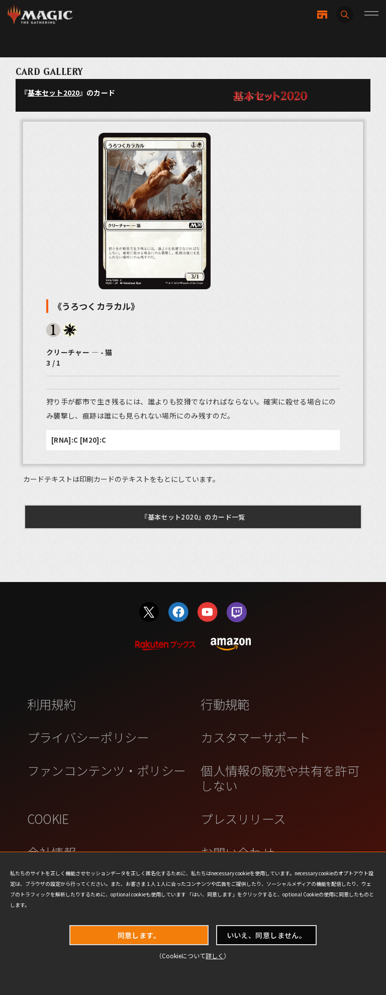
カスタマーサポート (255, 737)
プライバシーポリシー (88, 737)
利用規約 (51, 704)
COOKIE (48, 818)
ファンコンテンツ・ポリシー (106, 770)
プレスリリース (243, 818)
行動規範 (225, 704)
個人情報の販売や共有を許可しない (280, 777)
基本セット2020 (53, 93)
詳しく (215, 955)
